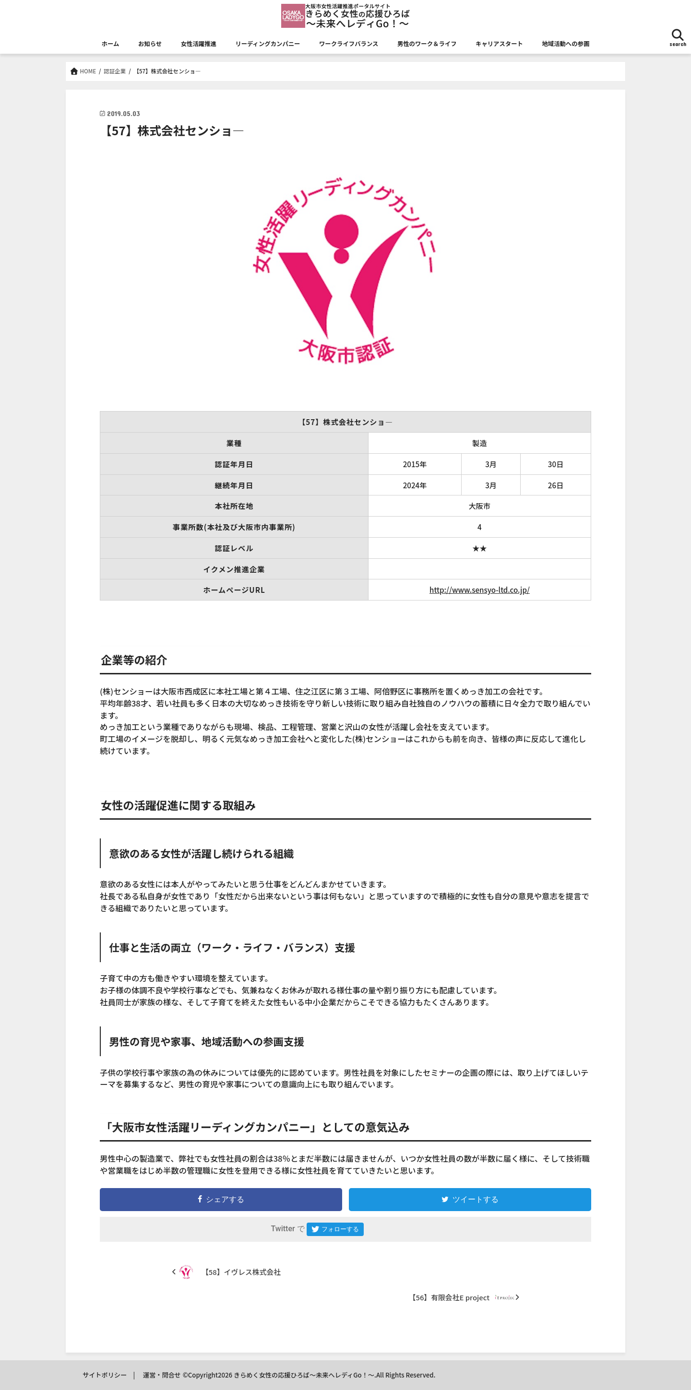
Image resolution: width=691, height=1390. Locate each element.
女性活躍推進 (198, 43)
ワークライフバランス (348, 43)
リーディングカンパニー (267, 43)
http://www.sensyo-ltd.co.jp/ (479, 589)
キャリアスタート (499, 43)
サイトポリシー (105, 1374)
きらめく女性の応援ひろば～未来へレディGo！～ (304, 1374)
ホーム (110, 43)
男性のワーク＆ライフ (427, 43)
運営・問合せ (162, 1374)
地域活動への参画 (565, 43)
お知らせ (150, 43)
